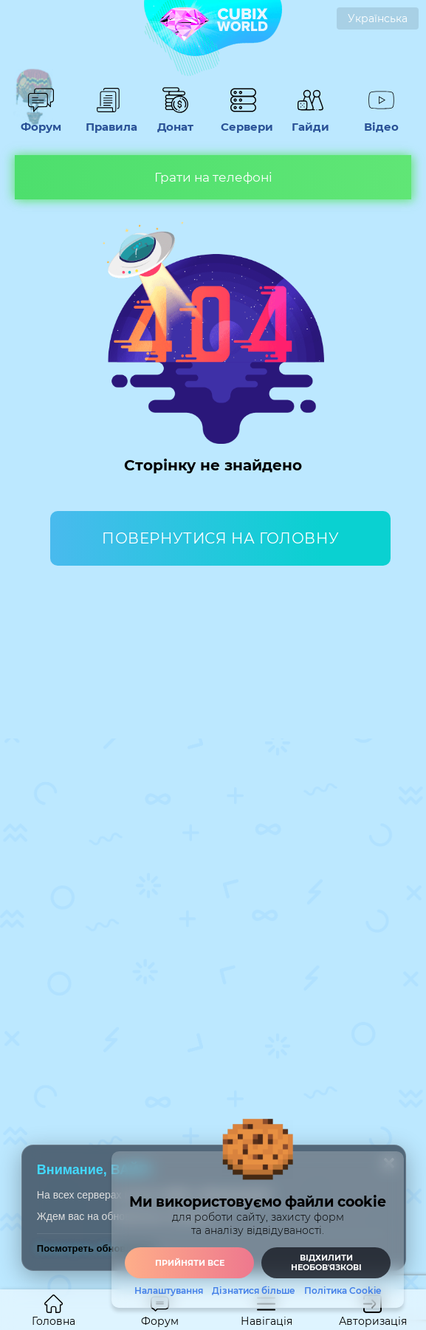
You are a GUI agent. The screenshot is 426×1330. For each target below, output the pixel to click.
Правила (108, 119)
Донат (176, 119)
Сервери (243, 119)
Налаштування (168, 1291)
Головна (53, 1311)
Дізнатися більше (253, 1291)
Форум (40, 119)
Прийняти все (189, 1263)
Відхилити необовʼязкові (326, 1262)
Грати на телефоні (213, 177)
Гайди (311, 119)
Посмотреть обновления (95, 1248)
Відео (381, 119)
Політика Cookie (342, 1291)
